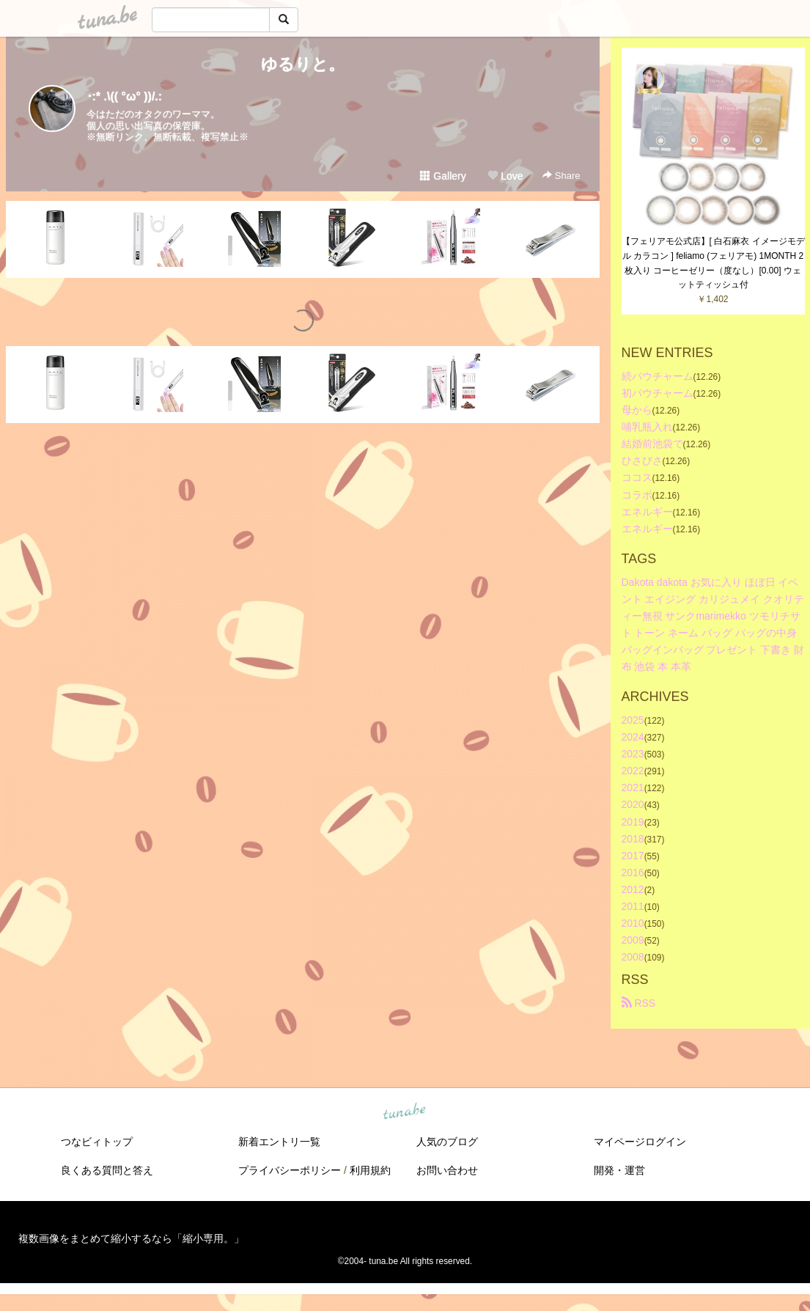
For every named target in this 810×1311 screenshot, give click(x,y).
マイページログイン (640, 1141)
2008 (633, 957)
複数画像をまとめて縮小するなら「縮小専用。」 (131, 1238)
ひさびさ (642, 460)
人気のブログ (447, 1141)
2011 (633, 906)
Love (505, 176)
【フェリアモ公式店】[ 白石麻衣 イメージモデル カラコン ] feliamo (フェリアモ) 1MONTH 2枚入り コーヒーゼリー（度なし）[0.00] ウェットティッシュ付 (713, 263)
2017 (633, 856)
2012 (633, 889)
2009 (633, 940)
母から (637, 410)
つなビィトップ (97, 1141)
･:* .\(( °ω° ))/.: (124, 96)
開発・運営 (619, 1170)
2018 (633, 839)
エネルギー (647, 512)
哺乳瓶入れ (647, 427)
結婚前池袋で (652, 443)
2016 (633, 872)
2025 (633, 720)
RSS (639, 1003)
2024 (633, 737)
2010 (633, 923)
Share (561, 175)
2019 (633, 822)
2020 (633, 804)
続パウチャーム (657, 376)
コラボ (637, 495)
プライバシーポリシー (289, 1170)
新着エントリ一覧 (279, 1141)
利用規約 (370, 1170)
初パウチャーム (657, 393)
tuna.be (404, 1112)
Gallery (442, 176)
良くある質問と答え (107, 1170)
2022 (633, 770)
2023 (633, 754)
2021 (633, 787)
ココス (637, 477)
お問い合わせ (447, 1170)
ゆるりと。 (303, 64)
